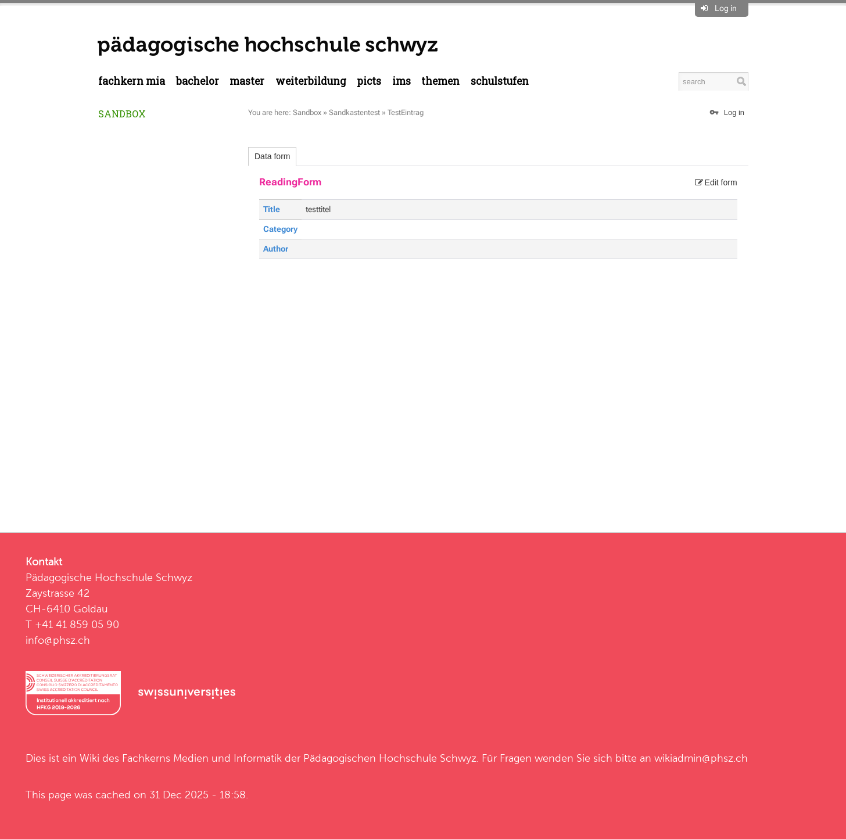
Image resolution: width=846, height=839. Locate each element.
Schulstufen (500, 81)
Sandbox (122, 113)
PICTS (369, 81)
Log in (726, 8)
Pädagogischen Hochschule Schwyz (389, 758)
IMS (401, 81)
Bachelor (197, 81)
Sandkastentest (354, 112)
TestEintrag (406, 112)
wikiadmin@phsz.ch (701, 758)
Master (247, 81)
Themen (440, 81)
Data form (272, 156)
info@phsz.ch (58, 640)
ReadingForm (290, 182)
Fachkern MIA (131, 81)
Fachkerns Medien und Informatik (202, 758)
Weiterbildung (310, 81)
